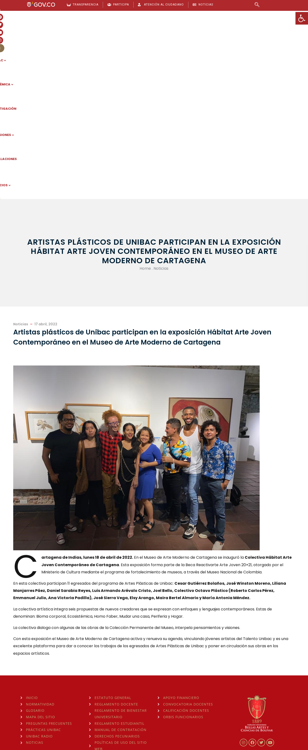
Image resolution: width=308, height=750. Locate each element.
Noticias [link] (161, 117)
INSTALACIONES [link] (224, 31)
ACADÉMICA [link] (117, 31)
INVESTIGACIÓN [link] (152, 31)
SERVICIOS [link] (257, 31)
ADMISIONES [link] (188, 31)
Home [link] (145, 117)
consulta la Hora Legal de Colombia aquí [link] (99, 719)
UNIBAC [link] (89, 31)
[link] (301, 18)
